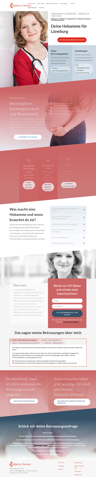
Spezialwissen (78, 462)
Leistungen (63, 3)
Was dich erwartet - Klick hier (48, 186)
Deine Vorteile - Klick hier (28, 184)
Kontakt (41, 7)
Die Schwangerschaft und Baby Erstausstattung (83, 69)
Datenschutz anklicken (71, 322)
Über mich (41, 3)
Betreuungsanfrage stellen (72, 40)
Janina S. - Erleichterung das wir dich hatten (25, 343)
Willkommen (31, 3)
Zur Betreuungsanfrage (24, 401)
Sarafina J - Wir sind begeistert (50, 340)
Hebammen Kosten (52, 3)
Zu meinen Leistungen (27, 137)
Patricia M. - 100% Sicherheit (53, 343)
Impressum (77, 471)
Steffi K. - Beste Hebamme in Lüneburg (24, 340)
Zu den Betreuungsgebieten (60, 69)
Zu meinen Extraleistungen (69, 185)
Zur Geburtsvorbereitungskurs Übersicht (71, 402)
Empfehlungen (32, 7)
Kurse (72, 3)
